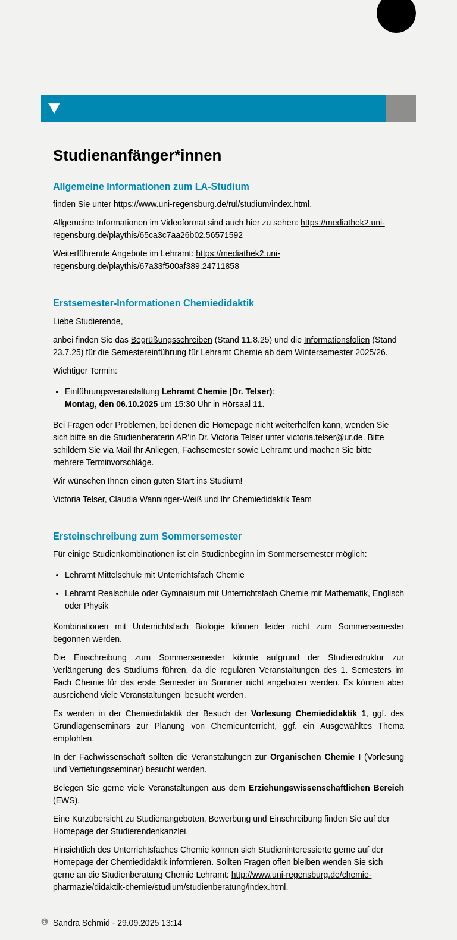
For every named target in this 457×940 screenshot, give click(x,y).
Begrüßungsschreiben (171, 339)
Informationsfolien (337, 339)
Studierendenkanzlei (148, 831)
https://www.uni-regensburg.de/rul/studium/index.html (211, 204)
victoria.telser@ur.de (325, 437)
